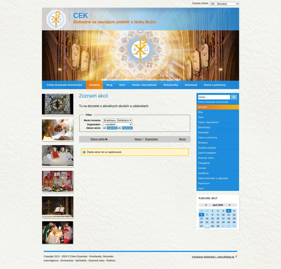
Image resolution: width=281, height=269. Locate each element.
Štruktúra (203, 142)
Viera (122, 84)
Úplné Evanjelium (207, 153)
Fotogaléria (204, 163)
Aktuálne (94, 84)
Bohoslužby (171, 84)
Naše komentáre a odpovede (213, 178)
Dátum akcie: (93, 128)
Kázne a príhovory (215, 84)
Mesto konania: (92, 120)
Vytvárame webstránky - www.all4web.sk (214, 256)
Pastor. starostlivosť (144, 84)
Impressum (204, 183)
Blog (109, 84)
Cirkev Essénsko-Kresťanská (64, 84)
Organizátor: (94, 124)
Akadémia (203, 173)
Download (191, 84)
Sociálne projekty (207, 147)
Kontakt (202, 168)
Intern (201, 188)
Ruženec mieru (206, 158)
